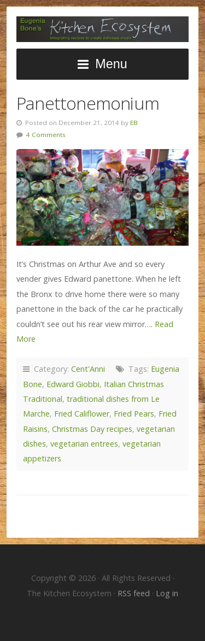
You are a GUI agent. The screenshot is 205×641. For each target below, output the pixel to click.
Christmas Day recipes (92, 429)
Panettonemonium (87, 103)
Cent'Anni (88, 369)
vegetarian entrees (84, 443)
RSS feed (135, 593)
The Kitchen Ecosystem (102, 29)
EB (134, 122)
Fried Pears (134, 413)
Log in (167, 593)
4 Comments (46, 134)
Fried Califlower (81, 413)
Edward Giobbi (72, 384)
